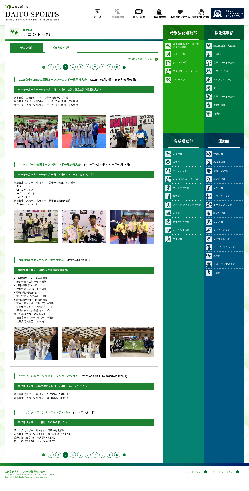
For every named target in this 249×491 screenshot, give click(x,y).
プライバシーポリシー (223, 472)
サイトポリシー (192, 472)
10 (117, 67)
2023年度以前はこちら (139, 59)
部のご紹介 (26, 47)
